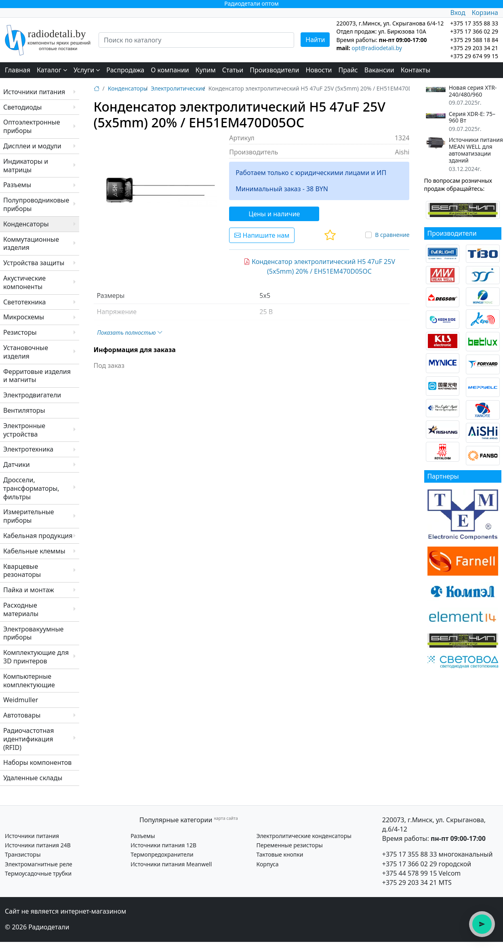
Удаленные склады (32, 777)
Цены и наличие (274, 213)
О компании (170, 69)
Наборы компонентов (37, 762)
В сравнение (392, 235)
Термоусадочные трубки (38, 873)
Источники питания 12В (163, 845)
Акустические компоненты (24, 282)
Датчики (16, 464)
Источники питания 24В (38, 845)
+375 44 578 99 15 (409, 873)
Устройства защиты (33, 262)
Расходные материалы (20, 609)
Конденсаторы (26, 224)
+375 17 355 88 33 (409, 854)
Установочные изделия (25, 352)
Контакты (415, 69)
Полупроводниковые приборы (36, 204)
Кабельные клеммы (34, 551)
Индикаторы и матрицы (25, 165)
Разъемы (17, 184)
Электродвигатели (32, 395)
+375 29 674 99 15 (474, 56)
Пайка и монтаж (28, 589)
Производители (274, 69)
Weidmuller (20, 699)
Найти (315, 39)
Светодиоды (22, 107)
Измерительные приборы (28, 516)
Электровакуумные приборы (33, 633)
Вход (457, 12)
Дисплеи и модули (32, 145)
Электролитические (178, 88)
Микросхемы (23, 316)
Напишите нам (261, 235)
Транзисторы (23, 854)
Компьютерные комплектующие (29, 680)
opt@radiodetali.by (376, 48)
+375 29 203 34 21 (474, 48)
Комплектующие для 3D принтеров (36, 656)
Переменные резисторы (289, 845)
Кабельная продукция (37, 535)
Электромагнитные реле (38, 864)
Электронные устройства (24, 430)
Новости (318, 69)
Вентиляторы (24, 410)
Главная (17, 69)
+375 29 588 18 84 (474, 40)
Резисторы (20, 332)
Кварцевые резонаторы (22, 570)
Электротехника (28, 449)
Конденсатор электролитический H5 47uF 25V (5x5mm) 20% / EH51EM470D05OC (319, 266)
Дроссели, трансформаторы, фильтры (31, 488)
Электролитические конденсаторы (303, 836)
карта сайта (226, 818)
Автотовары (21, 715)
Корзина (485, 12)
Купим (206, 69)
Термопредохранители (161, 854)
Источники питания (34, 91)
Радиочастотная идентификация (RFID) (28, 739)
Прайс (348, 69)
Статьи (233, 69)
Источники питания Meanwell (171, 864)
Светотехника (24, 302)
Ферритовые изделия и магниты (37, 375)
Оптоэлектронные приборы (31, 126)
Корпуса (267, 864)
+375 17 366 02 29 (409, 863)
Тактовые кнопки (279, 854)
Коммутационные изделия (31, 243)
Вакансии (379, 69)
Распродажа (125, 69)
